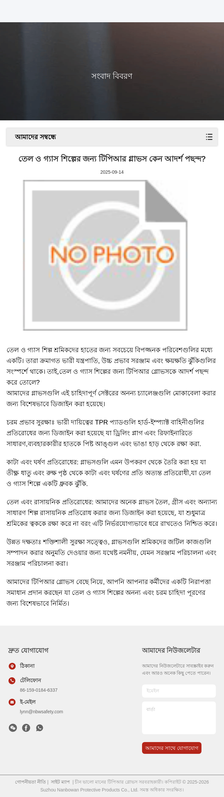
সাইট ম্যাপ (60, 782)
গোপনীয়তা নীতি (30, 782)
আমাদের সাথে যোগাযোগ (171, 748)
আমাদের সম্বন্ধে (35, 137)
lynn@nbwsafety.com (41, 711)
